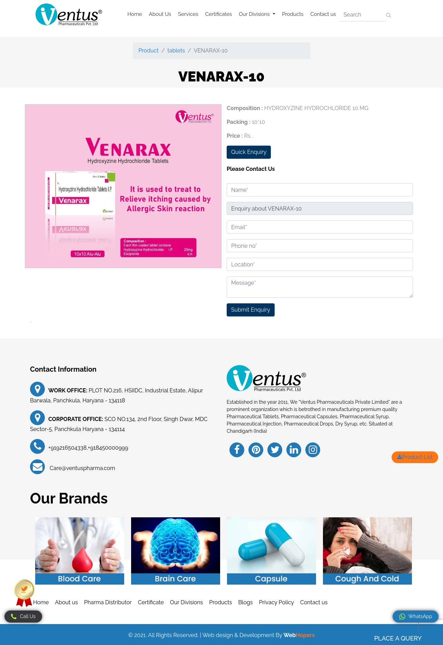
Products (293, 14)
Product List (415, 457)
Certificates (218, 14)
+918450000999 (108, 447)
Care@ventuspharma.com (81, 468)
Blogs (245, 602)
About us (66, 602)
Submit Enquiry (250, 309)
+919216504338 (67, 447)
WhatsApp (415, 616)
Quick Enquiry (248, 152)
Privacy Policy (276, 602)
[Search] (362, 14)
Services (188, 14)
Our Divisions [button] (255, 14)
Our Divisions (186, 602)
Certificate (151, 602)
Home (134, 14)
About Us (160, 14)
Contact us (323, 14)
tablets (176, 50)
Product (148, 50)
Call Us (23, 616)
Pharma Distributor (108, 602)
